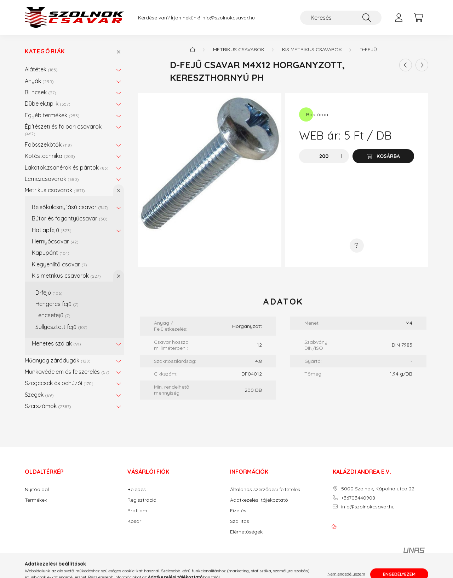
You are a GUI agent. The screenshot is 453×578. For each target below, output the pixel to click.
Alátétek (41, 69)
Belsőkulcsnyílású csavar (70, 207)
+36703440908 (358, 498)
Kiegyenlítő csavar (59, 264)
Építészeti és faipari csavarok (63, 129)
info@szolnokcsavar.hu (228, 18)
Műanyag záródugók (58, 360)
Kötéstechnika (50, 155)
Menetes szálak (56, 343)
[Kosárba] (383, 156)
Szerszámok (48, 405)
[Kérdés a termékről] (357, 245)
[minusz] (306, 156)
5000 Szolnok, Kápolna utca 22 (377, 489)
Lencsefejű (52, 315)
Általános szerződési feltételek (265, 489)
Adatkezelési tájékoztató (259, 500)
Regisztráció (141, 500)
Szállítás (239, 521)
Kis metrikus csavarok (66, 275)
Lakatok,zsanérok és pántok (67, 167)
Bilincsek (40, 92)
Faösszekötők (48, 144)
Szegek (39, 394)
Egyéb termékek (52, 115)
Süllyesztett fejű (61, 326)
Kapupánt (50, 252)
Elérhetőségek (246, 532)
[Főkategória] (192, 49)
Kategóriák (45, 51)
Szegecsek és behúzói (59, 383)
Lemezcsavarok (52, 178)
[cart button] (418, 18)
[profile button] (398, 18)
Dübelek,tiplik (47, 103)
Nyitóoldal (37, 489)
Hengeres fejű (57, 303)
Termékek (36, 500)
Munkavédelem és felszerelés (67, 371)
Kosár (134, 521)
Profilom (137, 511)
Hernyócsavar (55, 241)
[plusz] (342, 156)
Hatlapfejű (51, 230)
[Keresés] (341, 18)
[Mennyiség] (324, 156)
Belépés (136, 489)
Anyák (39, 80)
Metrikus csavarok (55, 190)
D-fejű (49, 292)
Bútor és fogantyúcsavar (70, 218)
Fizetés (238, 511)
